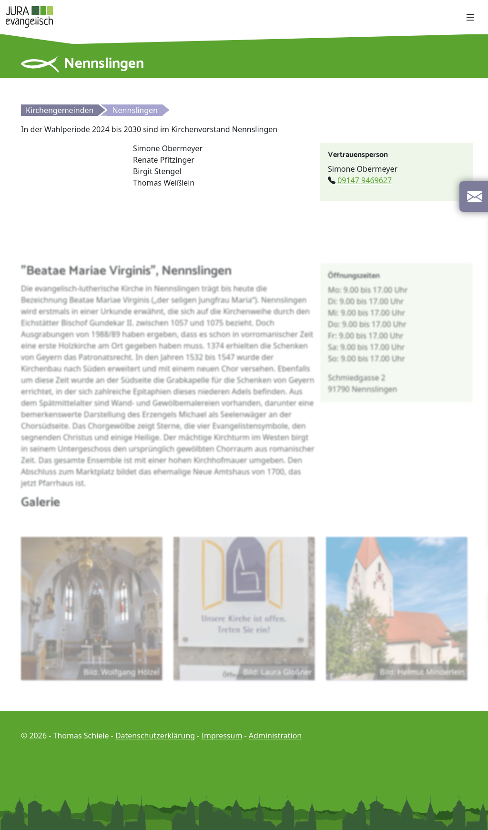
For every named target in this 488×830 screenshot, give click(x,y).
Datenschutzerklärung (155, 735)
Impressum (222, 735)
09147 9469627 (364, 180)
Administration (275, 735)
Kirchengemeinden (59, 110)
